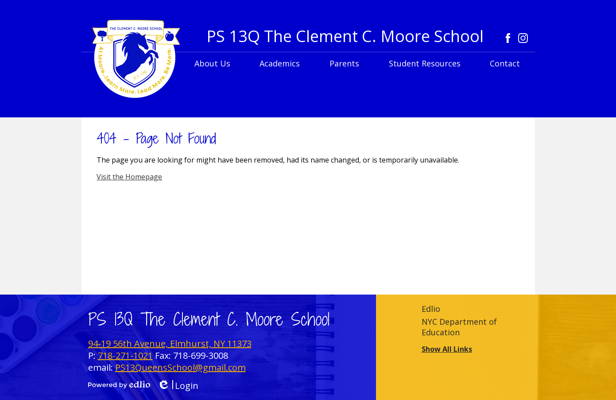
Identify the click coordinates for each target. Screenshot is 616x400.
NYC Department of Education (459, 327)
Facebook (508, 38)
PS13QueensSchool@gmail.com (180, 367)
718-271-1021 (125, 355)
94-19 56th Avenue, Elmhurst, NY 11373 (170, 344)
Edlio (431, 308)
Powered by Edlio (119, 384)
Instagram (523, 38)
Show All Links (447, 349)
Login (177, 385)
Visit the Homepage (129, 177)
